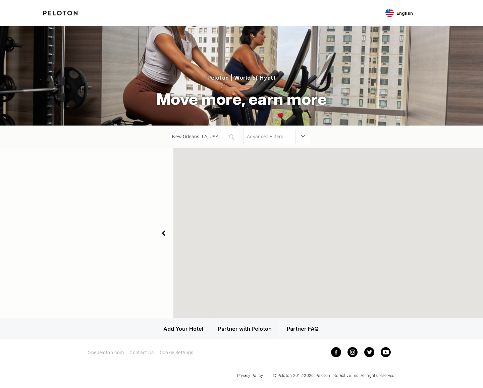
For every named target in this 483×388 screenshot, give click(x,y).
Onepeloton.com (105, 355)
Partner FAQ (312, 330)
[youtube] (386, 355)
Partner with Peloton (241, 330)
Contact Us (141, 355)
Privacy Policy (250, 378)
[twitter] (369, 355)
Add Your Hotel (171, 330)
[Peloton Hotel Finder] (60, 12)
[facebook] (336, 355)
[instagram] (352, 355)
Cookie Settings (177, 355)
